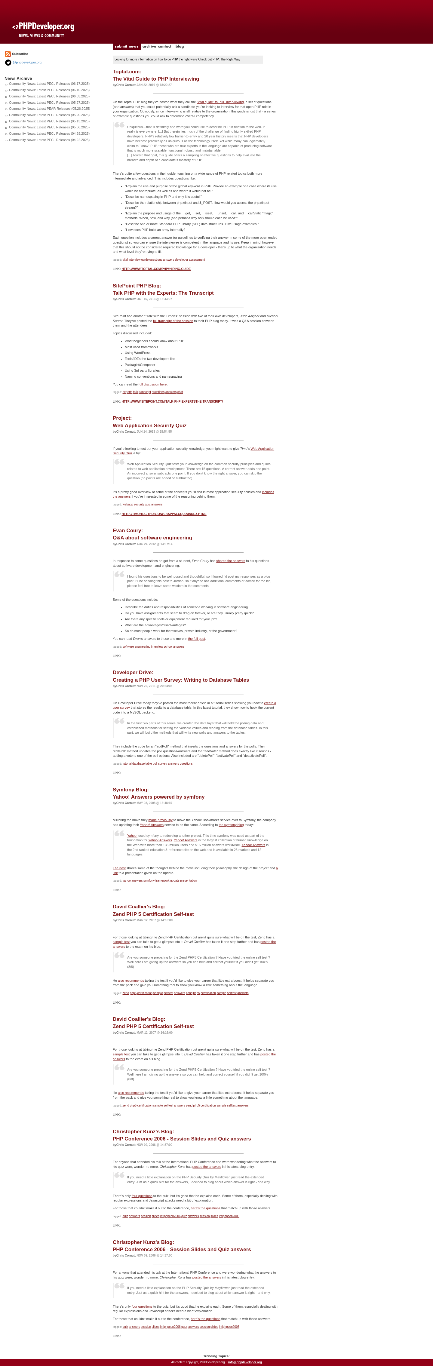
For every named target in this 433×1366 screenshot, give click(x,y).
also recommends (131, 980)
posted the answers (206, 1166)
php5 (133, 993)
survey (162, 763)
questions (155, 259)
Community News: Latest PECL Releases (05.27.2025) (49, 102)
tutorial (127, 763)
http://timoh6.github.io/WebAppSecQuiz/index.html (163, 514)
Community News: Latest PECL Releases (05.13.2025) (49, 121)
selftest (168, 993)
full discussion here (153, 384)
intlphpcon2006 (170, 1216)
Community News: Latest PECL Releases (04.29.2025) (49, 133)
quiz (147, 504)
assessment (197, 259)
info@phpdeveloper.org (245, 1362)
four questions (142, 1196)
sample (158, 993)
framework (162, 880)
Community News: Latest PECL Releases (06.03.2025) (49, 96)
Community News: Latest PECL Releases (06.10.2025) (49, 90)
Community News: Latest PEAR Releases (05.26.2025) (49, 108)
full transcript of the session (173, 321)
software (128, 646)
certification (145, 993)
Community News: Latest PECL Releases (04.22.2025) (49, 140)
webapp (128, 504)
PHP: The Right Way (226, 59)
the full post (196, 638)
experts (128, 392)
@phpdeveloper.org (23, 62)
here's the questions (205, 1208)
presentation (188, 880)
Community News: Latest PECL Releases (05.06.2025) (49, 127)
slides (156, 1216)
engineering (142, 646)
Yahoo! (132, 835)
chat (180, 392)
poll (155, 763)
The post (119, 868)
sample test (121, 942)
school (168, 646)
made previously (161, 820)
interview (134, 259)
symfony (149, 880)
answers (168, 259)
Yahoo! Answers (152, 825)
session (146, 1216)
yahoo (127, 880)
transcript (145, 392)
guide (145, 259)
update (175, 880)
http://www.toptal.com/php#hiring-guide (156, 269)
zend (126, 993)
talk (135, 392)
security (139, 504)
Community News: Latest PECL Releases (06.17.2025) (49, 83)
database (138, 763)
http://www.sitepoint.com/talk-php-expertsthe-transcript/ (172, 401)
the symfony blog (231, 825)
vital (125, 259)
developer (181, 259)
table (149, 763)
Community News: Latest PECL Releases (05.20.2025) (49, 115)
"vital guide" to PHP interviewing (220, 102)
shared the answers (230, 561)
